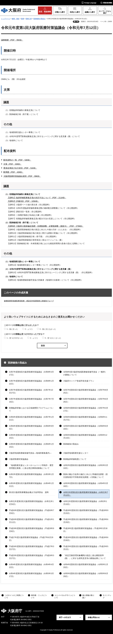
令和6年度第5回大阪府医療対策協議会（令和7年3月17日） (85, 409)
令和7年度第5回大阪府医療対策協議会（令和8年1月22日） (31, 382)
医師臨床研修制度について (74, 459)
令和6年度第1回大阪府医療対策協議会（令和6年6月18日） (85, 427)
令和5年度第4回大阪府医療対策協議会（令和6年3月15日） (31, 436)
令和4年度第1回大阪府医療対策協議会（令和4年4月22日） (31, 565)
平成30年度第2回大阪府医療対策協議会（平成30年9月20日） (85, 511)
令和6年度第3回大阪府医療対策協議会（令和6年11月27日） (85, 418)
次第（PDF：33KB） (12, 164)
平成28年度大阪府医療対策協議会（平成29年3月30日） (85, 529)
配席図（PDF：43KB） (13, 172)
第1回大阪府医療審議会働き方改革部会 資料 (29, 492)
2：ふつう (29, 329)
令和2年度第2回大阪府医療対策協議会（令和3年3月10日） (85, 466)
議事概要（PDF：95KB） (12, 40)
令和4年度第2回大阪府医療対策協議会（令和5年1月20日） (85, 565)
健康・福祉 (15, 19)
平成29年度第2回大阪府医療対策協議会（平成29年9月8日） (31, 529)
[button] (89, 2)
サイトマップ (107, 596)
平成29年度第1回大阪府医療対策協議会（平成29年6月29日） (85, 520)
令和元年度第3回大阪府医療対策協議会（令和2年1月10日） (85, 502)
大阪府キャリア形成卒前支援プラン (78, 381)
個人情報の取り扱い (88, 596)
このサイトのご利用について (14, 596)
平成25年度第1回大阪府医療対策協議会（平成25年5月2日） (85, 547)
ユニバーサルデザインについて (64, 596)
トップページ (5, 19)
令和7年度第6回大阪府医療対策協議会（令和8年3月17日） (31, 373)
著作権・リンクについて (39, 596)
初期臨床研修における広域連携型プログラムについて (31, 409)
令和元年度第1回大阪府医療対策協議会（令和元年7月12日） (85, 493)
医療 (22, 19)
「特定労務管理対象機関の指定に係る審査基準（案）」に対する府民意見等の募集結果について (84, 556)
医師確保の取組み (39, 19)
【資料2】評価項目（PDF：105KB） (23, 201)
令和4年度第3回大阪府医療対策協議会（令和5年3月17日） (31, 574)
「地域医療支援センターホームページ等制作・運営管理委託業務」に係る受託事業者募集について (31, 466)
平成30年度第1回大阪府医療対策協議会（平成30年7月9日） (31, 511)
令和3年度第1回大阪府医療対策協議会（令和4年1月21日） (31, 484)
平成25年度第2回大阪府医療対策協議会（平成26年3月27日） (31, 556)
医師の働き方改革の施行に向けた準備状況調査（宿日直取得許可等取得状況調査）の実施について (85, 475)
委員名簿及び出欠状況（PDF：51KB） (20, 168)
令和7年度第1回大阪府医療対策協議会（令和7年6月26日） (85, 400)
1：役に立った (12, 329)
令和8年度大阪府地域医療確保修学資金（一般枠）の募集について (85, 373)
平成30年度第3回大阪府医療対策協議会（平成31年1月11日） (31, 520)
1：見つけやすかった (15, 338)
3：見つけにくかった (53, 338)
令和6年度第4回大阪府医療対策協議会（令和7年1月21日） (31, 418)
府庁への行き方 (65, 617)
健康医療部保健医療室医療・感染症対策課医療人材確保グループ (29, 301)
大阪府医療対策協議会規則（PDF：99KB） (22, 176)
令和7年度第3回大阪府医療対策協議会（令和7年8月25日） (85, 391)
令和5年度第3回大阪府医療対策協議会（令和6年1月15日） (31, 445)
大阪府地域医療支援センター (75, 453)
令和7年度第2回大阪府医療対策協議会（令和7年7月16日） (31, 400)
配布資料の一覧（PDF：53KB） (17, 160)
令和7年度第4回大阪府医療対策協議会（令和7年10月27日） (31, 391)
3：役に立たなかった (48, 329)
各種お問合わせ (94, 617)
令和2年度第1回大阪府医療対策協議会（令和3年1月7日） (31, 475)
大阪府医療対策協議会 (18, 459)
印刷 (77, 21)
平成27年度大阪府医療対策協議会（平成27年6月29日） (31, 538)
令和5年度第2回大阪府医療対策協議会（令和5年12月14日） (85, 436)
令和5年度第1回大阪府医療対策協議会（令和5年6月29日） (85, 574)
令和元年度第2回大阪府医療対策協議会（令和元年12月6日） (31, 502)
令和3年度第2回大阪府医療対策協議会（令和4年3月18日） (85, 484)
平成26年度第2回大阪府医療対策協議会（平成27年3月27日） (31, 547)
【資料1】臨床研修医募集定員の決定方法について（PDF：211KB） (36, 198)
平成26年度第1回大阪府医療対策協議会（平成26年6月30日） (85, 538)
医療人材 (29, 19)
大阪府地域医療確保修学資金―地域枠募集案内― (30, 453)
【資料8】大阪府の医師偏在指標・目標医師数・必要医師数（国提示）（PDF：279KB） (45, 226)
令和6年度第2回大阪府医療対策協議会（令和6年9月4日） (31, 427)
